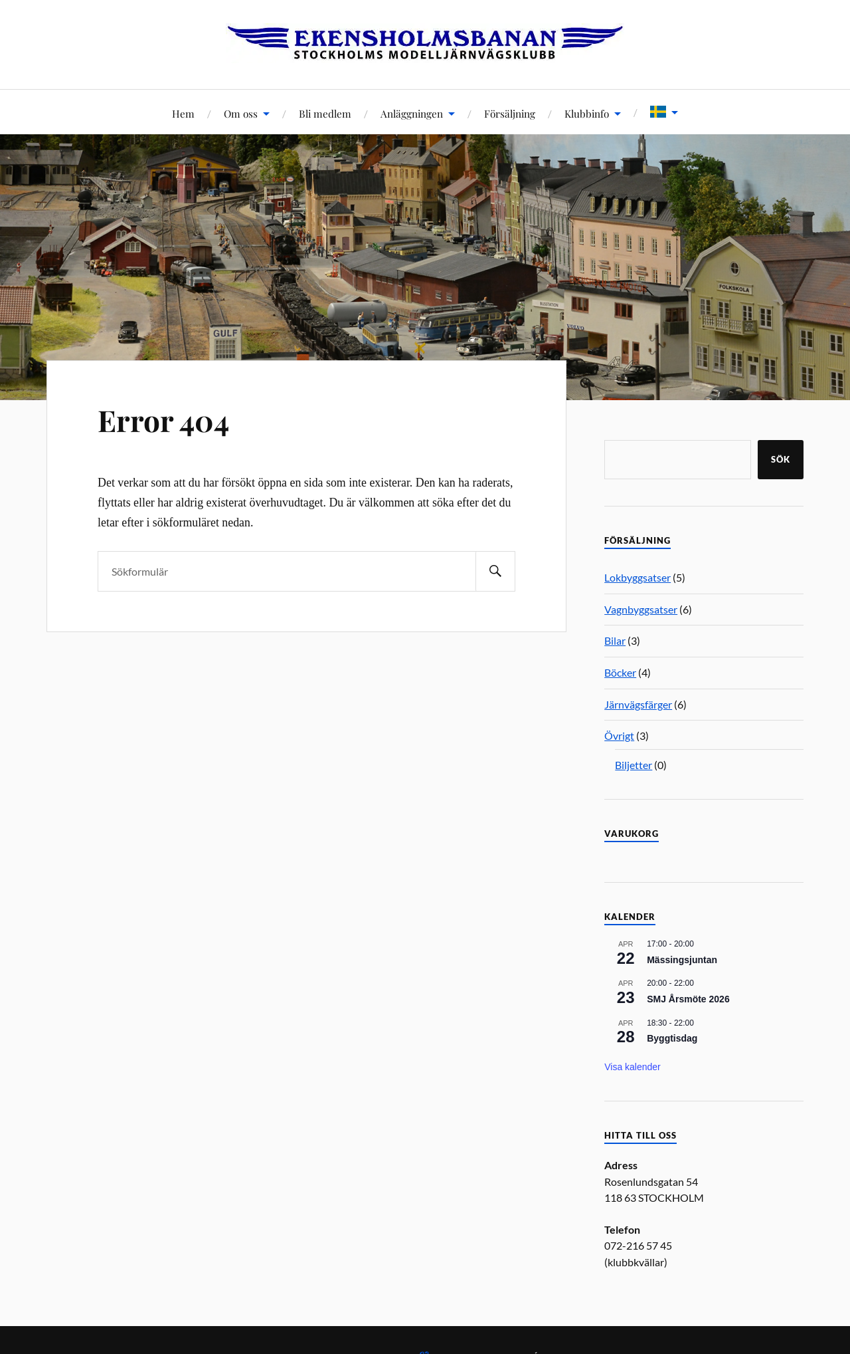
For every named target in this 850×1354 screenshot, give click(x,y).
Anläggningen (412, 113)
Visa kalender (632, 1067)
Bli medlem (325, 113)
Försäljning (509, 113)
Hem (183, 113)
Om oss (241, 113)
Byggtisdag (672, 1038)
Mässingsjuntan (682, 960)
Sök (780, 459)
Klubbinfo (586, 113)
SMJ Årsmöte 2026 (688, 999)
